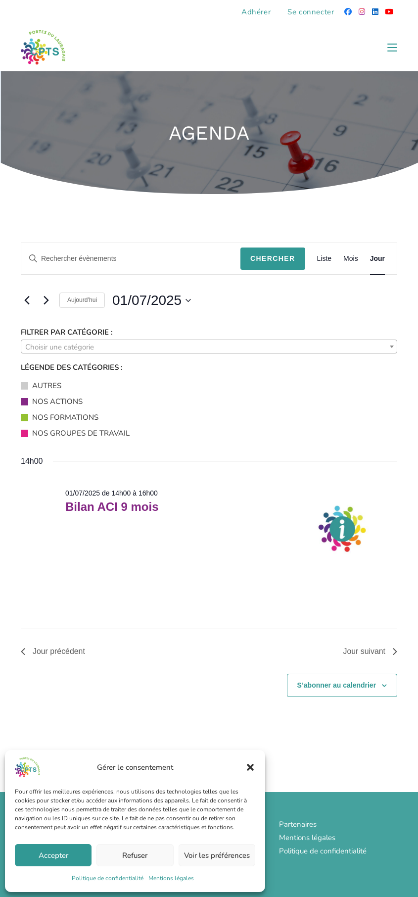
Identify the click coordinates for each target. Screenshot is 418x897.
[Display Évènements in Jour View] (377, 258)
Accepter (53, 855)
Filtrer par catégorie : (67, 332)
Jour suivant (370, 651)
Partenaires (298, 824)
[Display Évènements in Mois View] (350, 258)
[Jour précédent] (27, 300)
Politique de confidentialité (107, 878)
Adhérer (256, 12)
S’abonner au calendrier (336, 685)
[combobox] (209, 346)
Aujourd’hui (82, 300)
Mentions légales (171, 878)
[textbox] (209, 347)
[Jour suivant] (46, 300)
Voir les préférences (217, 855)
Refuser (134, 855)
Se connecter (310, 12)
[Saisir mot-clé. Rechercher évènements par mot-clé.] (130, 258)
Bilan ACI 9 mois (111, 506)
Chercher (272, 258)
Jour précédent (53, 651)
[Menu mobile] (392, 47)
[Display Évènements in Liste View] (324, 258)
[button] (250, 767)
